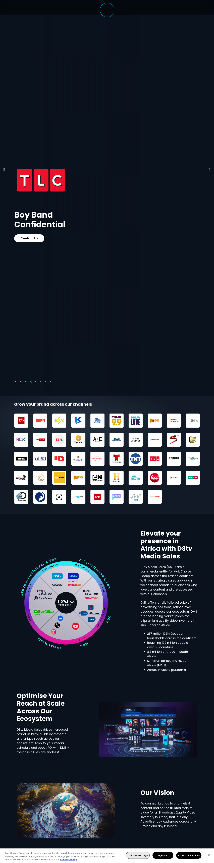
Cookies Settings (138, 855)
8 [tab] (51, 382)
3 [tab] (26, 382)
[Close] (208, 855)
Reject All (162, 855)
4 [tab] (31, 382)
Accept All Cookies (189, 855)
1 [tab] (16, 382)
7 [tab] (46, 382)
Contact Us (29, 238)
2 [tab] (21, 382)
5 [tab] (36, 382)
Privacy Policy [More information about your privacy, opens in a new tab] (68, 859)
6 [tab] (41, 382)
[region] (107, 855)
